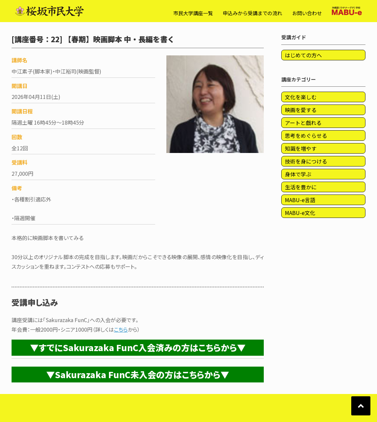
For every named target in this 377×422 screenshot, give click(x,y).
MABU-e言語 (300, 200)
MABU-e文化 (300, 213)
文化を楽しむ (301, 97)
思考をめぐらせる (306, 135)
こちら (121, 329)
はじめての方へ (303, 55)
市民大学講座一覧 (193, 13)
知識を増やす (301, 148)
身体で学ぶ (298, 174)
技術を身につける (306, 161)
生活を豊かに (301, 187)
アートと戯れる (303, 123)
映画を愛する (301, 110)
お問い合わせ (307, 13)
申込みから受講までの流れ (252, 13)
